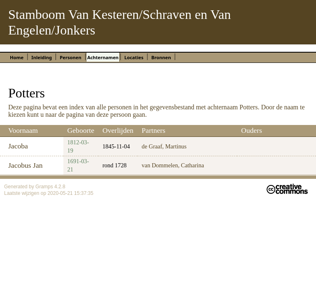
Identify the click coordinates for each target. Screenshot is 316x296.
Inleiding (41, 57)
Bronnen (161, 57)
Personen (70, 57)
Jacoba (18, 146)
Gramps (44, 187)
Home (16, 57)
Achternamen (102, 57)
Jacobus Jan (25, 165)
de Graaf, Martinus (164, 146)
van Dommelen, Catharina (173, 165)
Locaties (133, 57)
